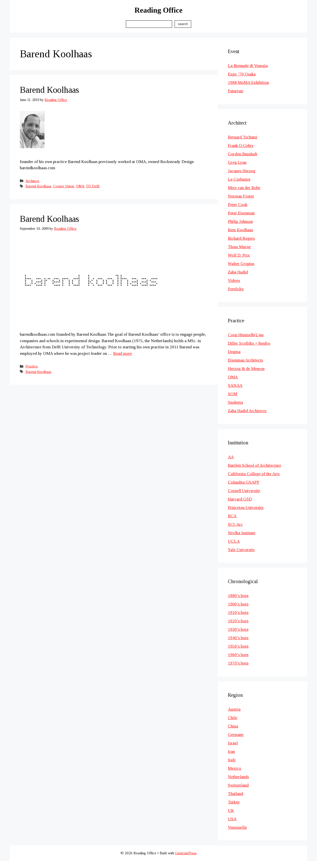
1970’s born (238, 663)
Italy (232, 760)
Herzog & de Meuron (246, 368)
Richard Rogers (241, 238)
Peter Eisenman (241, 213)
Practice (32, 366)
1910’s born (238, 612)
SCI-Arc (235, 524)
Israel (233, 743)
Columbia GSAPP (243, 482)
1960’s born (238, 654)
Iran (231, 751)
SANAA (235, 385)
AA (231, 457)
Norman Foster (241, 196)
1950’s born (238, 646)
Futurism (235, 91)
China (233, 726)
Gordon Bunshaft (242, 154)
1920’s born (238, 621)
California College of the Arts (254, 473)
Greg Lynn (237, 162)
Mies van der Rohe (244, 187)
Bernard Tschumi (242, 137)
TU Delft (93, 186)
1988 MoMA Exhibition (248, 82)
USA (232, 819)
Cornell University (244, 490)
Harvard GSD (240, 499)
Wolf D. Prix (239, 255)
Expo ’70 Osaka (242, 74)
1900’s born (238, 604)
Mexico (234, 768)
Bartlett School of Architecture (254, 465)
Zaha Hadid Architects (247, 410)
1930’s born (238, 629)
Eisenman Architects (245, 360)
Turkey (234, 802)
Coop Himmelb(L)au (246, 334)
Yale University (241, 549)
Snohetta (235, 402)
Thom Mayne (239, 246)
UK (231, 810)
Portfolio (236, 289)
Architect (32, 181)
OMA (80, 186)
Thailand (235, 793)
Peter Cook (237, 204)
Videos (234, 280)
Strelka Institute (241, 532)
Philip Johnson (240, 221)
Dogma (234, 351)
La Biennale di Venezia (248, 65)
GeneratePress (186, 853)
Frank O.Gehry (241, 145)
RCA (232, 516)
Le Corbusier (239, 179)
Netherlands (238, 776)
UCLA (234, 541)
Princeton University (246, 507)
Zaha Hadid (238, 272)
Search (183, 24)
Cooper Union (63, 186)
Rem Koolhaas (240, 230)
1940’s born (238, 637)
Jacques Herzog (241, 170)
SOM (232, 394)
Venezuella (237, 827)
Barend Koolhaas (49, 90)
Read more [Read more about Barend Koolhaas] (122, 353)
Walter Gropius (241, 263)
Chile (232, 717)
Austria (234, 709)
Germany (236, 734)
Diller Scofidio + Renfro (249, 343)
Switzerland (238, 785)
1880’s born (238, 595)
